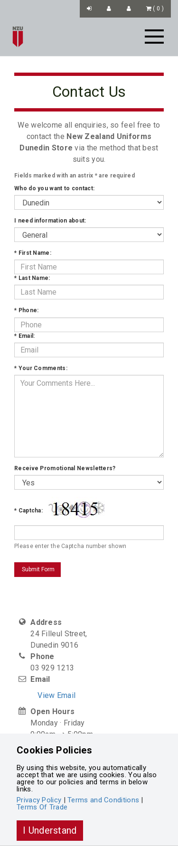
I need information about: (50, 220)
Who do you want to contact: (54, 188)
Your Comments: (40, 368)
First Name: (32, 253)
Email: (24, 336)
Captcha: (28, 510)
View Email (56, 695)
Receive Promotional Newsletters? (65, 468)
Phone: (26, 310)
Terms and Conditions (103, 800)
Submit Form (37, 569)
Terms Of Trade (42, 807)
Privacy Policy (39, 800)
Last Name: (32, 278)
